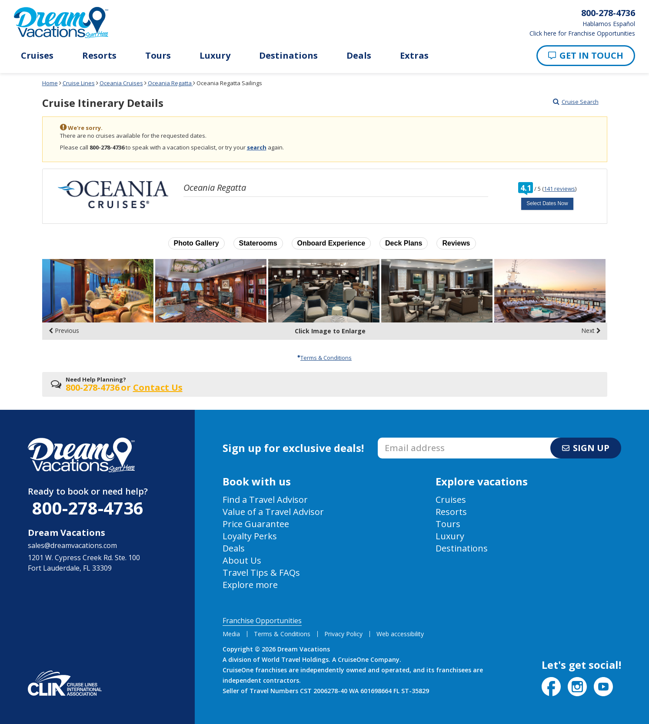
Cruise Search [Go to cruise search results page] (576, 102)
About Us (242, 560)
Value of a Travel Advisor (273, 512)
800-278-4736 (87, 508)
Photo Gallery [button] (196, 243)
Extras (414, 55)
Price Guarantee (256, 524)
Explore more (250, 585)
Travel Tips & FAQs (261, 572)
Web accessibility (400, 634)
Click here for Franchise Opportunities (582, 33)
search (256, 147)
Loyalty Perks (250, 536)
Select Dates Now (547, 203)
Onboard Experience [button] (331, 243)
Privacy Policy (343, 634)
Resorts (99, 55)
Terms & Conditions (324, 358)
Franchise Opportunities (262, 620)
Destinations (288, 55)
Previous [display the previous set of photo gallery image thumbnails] (64, 330)
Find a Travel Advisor (265, 499)
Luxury (215, 55)
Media (231, 634)
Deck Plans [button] (403, 243)
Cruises (37, 55)
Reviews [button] (456, 243)
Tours (158, 55)
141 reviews (559, 189)
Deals (358, 55)
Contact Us (158, 387)
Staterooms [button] (258, 243)
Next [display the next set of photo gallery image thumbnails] (591, 330)
